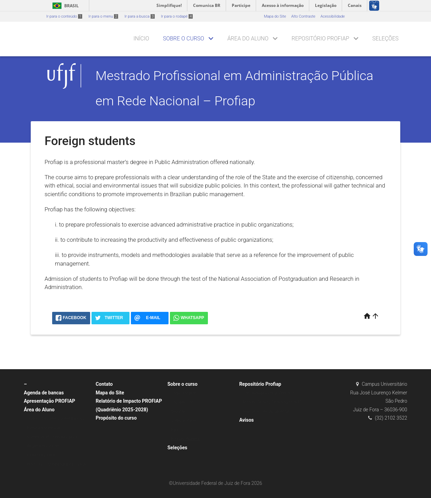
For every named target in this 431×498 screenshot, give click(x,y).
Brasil (64, 6)
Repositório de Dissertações (267, 411)
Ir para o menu (103, 16)
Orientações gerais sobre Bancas (55, 418)
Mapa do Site (275, 16)
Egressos (179, 430)
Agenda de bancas (44, 392)
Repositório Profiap (320, 38)
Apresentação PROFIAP (49, 401)
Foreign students (185, 439)
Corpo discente (184, 420)
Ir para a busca (139, 16)
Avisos (246, 420)
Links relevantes (41, 455)
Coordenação (182, 402)
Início (141, 38)
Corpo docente (183, 393)
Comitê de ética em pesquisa (52, 436)
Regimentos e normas (46, 446)
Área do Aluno (247, 38)
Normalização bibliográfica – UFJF (56, 464)
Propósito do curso (116, 418)
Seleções (385, 38)
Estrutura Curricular (43, 427)
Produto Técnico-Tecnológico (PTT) (273, 402)
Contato (104, 384)
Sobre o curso (183, 38)
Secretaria (179, 411)
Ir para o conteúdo (64, 16)
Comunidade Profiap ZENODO (268, 393)
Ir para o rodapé (177, 16)
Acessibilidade (332, 16)
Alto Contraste (303, 16)
